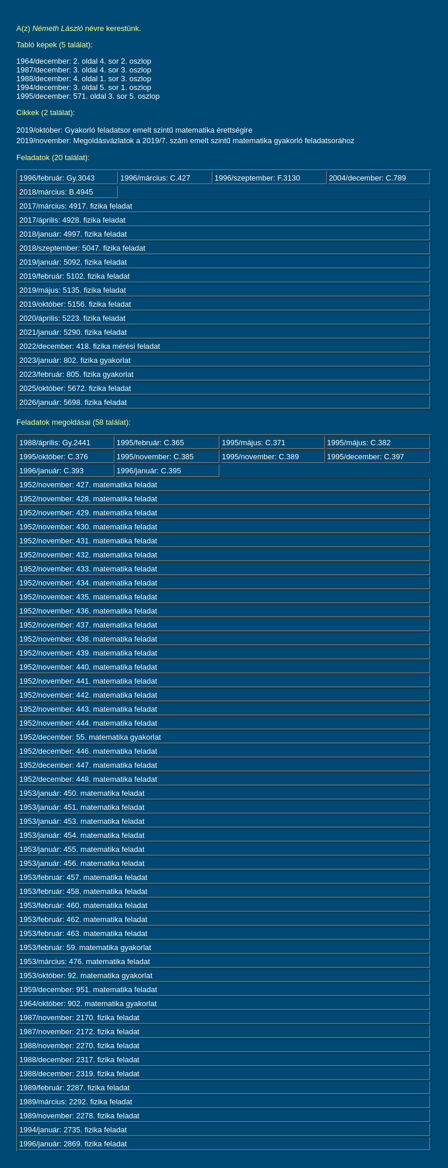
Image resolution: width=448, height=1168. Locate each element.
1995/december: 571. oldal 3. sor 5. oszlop (88, 96)
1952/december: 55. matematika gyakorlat (90, 737)
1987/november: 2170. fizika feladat (79, 1017)
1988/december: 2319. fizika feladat (79, 1073)
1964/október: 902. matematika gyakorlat (88, 1003)
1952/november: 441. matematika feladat (88, 681)
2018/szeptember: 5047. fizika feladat (82, 248)
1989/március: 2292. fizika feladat (75, 1101)
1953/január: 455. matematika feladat (82, 849)
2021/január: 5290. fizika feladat (73, 332)
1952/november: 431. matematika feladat (88, 540)
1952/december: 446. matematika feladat (88, 751)
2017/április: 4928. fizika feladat (72, 220)
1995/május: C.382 (359, 442)
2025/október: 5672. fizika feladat (75, 388)
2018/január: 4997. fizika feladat (73, 234)
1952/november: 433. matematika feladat (88, 568)
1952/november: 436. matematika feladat (88, 610)
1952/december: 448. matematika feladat (88, 779)
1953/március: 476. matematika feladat (84, 961)
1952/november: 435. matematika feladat (88, 596)
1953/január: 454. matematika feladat (82, 835)
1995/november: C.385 (155, 456)
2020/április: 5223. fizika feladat (72, 318)
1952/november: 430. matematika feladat (88, 526)
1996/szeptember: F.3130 (257, 178)
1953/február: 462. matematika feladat (83, 919)
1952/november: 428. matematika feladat (88, 498)
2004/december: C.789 (367, 178)
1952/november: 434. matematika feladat (88, 582)
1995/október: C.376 (53, 456)
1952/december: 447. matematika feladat (88, 765)
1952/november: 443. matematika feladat (88, 709)
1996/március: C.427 (155, 178)
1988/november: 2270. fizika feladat (79, 1045)
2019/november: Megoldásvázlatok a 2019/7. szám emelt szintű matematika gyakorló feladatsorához (185, 140)
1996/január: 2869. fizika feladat (73, 1143)
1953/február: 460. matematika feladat (83, 905)
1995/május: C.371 (253, 442)
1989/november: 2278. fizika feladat (79, 1115)
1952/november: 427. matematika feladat (88, 484)
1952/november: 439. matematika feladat (88, 653)
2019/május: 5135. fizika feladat (72, 290)
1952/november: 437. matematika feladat (88, 625)
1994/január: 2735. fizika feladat (73, 1129)
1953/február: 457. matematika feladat (83, 877)
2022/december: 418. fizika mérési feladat (89, 346)
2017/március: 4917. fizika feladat (75, 206)
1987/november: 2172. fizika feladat (79, 1031)
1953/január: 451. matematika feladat (82, 807)
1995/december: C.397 (365, 456)
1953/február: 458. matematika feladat (83, 891)
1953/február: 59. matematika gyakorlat (85, 947)
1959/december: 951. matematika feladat (88, 989)
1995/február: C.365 (150, 442)
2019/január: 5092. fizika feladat (73, 262)
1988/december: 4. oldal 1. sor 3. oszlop (83, 78)
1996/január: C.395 (149, 470)
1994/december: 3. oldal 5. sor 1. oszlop (83, 87)
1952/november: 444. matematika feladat (88, 723)
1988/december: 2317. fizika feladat (79, 1059)
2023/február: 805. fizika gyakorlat (76, 374)
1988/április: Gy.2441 (54, 442)
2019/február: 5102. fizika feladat (74, 276)
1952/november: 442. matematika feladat (88, 695)
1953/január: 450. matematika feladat (82, 793)
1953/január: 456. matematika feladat (82, 863)
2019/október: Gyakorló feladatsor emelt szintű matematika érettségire (134, 130)
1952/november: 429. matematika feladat (88, 512)
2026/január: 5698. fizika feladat (73, 402)
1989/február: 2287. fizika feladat (74, 1087)
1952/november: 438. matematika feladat (88, 639)
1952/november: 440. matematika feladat (88, 667)
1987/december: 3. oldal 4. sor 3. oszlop (83, 69)
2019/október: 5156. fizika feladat (75, 304)
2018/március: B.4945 (56, 192)
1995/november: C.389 (260, 456)
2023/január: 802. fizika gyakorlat (75, 360)
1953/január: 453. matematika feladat (82, 821)
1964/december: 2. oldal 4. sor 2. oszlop (83, 61)
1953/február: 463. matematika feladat (83, 933)
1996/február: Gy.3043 (56, 178)
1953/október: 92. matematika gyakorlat (85, 975)
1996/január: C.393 (51, 470)
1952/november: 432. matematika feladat (88, 554)
